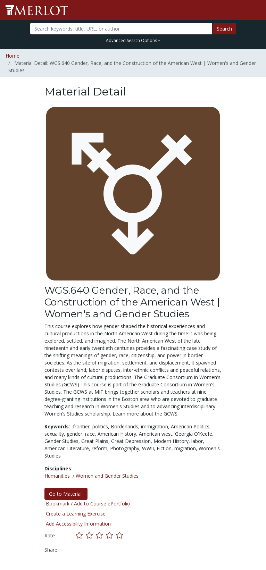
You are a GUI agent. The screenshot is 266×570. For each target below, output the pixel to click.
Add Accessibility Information (78, 523)
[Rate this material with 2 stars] (91, 535)
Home (12, 55)
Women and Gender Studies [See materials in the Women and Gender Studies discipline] (107, 475)
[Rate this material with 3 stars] (101, 535)
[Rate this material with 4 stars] (111, 535)
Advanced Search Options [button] (131, 40)
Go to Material (66, 494)
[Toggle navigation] (256, 10)
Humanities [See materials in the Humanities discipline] (57, 475)
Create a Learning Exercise (76, 513)
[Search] (121, 29)
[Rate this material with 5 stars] (120, 535)
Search (224, 28)
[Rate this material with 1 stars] (81, 535)
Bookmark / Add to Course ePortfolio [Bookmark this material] (88, 503)
